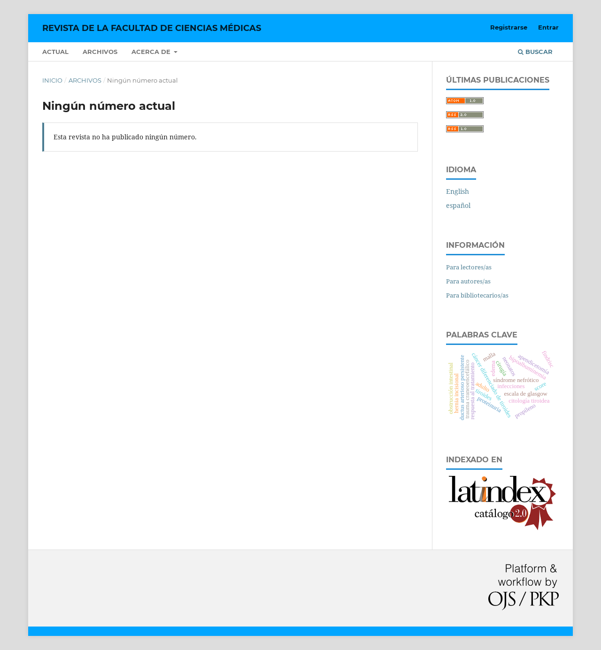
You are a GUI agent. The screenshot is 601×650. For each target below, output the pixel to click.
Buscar (535, 51)
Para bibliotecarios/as (477, 295)
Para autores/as (468, 281)
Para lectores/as (469, 267)
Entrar (548, 27)
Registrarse (508, 27)
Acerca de (151, 51)
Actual (55, 51)
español (458, 205)
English (457, 191)
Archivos (100, 51)
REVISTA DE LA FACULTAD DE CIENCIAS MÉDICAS (151, 28)
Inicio (52, 80)
